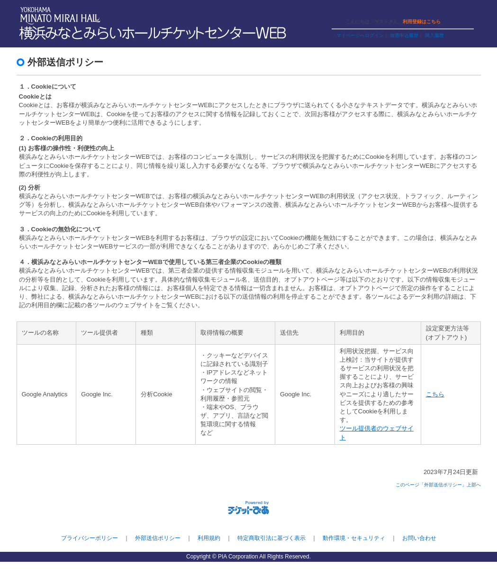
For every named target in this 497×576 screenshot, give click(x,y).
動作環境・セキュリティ (354, 538)
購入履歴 (434, 35)
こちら (435, 394)
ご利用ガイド (348, 10)
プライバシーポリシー (89, 538)
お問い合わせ (419, 538)
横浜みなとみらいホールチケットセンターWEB (155, 33)
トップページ (414, 10)
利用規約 (209, 538)
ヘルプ (380, 10)
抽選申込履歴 (404, 35)
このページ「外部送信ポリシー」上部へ (438, 484)
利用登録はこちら (422, 21)
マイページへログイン (360, 35)
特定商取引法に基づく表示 (271, 538)
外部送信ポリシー (158, 538)
